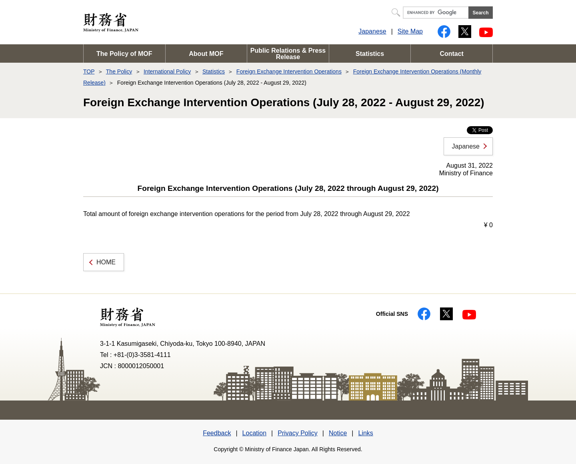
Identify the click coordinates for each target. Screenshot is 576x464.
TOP (88, 71)
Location (254, 433)
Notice (338, 433)
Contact (452, 53)
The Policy (119, 71)
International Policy (167, 71)
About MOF (206, 53)
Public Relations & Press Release (288, 53)
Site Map (410, 31)
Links (365, 433)
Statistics (370, 53)
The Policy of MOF (124, 53)
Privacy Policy (298, 433)
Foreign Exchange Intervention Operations (289, 71)
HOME (106, 262)
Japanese (372, 31)
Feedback (217, 433)
